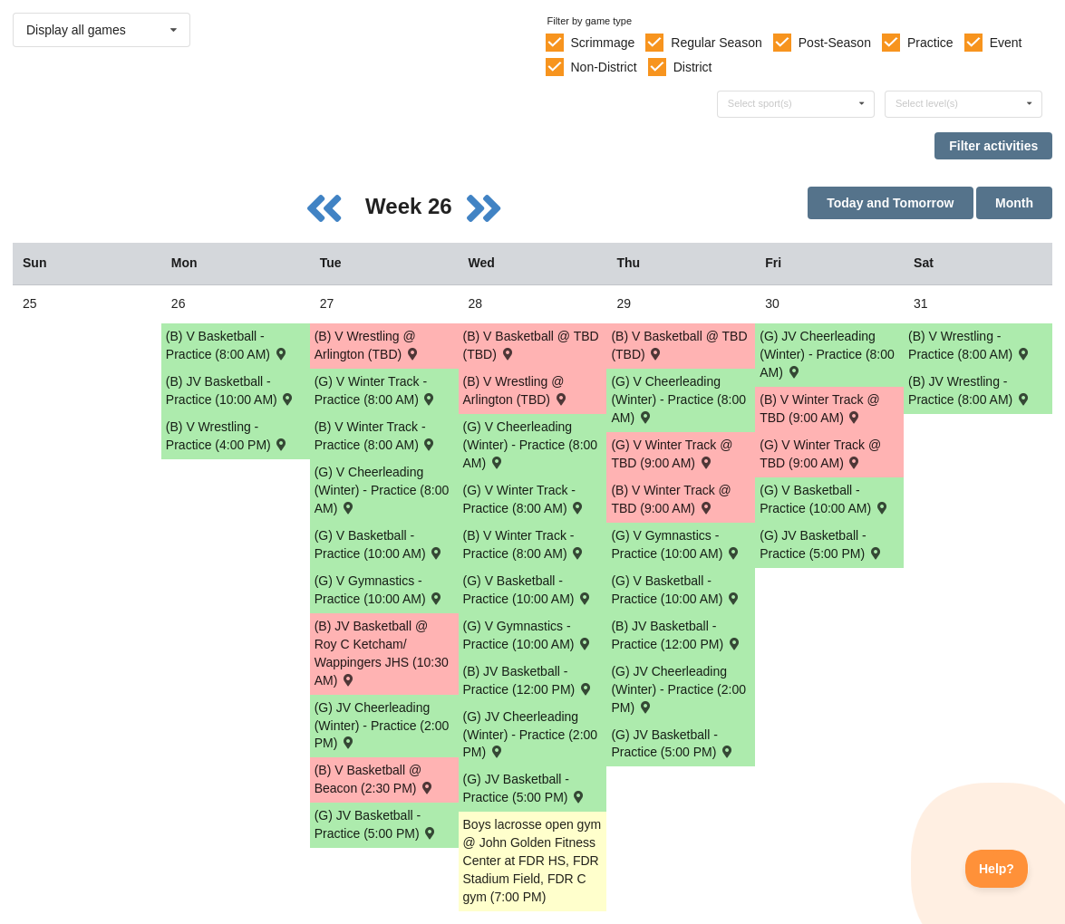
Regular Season (716, 42)
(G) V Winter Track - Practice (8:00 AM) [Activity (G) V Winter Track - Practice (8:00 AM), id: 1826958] (524, 499)
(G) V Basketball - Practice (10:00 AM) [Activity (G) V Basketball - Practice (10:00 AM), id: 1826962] (676, 589)
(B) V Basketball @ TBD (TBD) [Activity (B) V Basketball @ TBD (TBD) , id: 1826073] (679, 345)
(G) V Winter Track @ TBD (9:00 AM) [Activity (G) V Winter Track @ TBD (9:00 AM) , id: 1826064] (820, 454)
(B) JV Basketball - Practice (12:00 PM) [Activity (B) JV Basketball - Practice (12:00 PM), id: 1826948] (528, 680)
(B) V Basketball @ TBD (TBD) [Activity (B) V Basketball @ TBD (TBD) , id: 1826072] (531, 345)
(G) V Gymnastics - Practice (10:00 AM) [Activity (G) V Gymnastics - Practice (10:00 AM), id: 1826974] (379, 589)
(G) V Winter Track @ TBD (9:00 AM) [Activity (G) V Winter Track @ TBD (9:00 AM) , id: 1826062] (671, 454)
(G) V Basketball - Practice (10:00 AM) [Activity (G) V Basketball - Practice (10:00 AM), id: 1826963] (824, 499)
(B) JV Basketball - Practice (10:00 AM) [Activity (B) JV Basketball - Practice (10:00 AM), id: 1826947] (230, 390)
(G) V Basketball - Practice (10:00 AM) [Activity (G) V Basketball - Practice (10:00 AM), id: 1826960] (379, 544)
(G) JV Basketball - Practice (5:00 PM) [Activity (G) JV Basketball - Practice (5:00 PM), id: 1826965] (376, 824)
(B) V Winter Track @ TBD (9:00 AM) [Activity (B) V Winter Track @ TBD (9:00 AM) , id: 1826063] (819, 408)
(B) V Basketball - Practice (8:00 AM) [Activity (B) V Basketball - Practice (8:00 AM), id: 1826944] (227, 345)
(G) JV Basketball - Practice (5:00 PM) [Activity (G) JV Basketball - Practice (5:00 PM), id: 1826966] (524, 788)
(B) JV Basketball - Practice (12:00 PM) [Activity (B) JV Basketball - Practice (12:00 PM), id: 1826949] (676, 635)
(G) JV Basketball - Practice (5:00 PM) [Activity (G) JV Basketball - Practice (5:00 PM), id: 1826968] (821, 544)
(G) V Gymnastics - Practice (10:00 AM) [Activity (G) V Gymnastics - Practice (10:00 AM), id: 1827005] (676, 544)
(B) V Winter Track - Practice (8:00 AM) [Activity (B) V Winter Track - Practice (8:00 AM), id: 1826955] (376, 435)
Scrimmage (602, 42)
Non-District (603, 67)
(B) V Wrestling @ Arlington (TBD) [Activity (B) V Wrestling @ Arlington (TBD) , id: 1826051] (368, 345)
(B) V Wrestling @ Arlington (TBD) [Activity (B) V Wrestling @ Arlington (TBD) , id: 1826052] (516, 390)
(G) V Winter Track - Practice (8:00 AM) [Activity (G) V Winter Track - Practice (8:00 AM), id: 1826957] (376, 390)
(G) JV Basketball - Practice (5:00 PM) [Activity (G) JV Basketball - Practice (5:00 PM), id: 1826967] (672, 743)
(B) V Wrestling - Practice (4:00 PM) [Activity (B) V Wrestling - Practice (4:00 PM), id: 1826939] (227, 435)
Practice (930, 42)
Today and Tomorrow (890, 203)
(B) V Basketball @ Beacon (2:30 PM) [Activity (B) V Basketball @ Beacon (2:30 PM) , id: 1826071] (375, 779)
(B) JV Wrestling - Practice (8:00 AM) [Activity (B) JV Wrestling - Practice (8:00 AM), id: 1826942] (969, 390)
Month (1014, 203)
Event (1006, 42)
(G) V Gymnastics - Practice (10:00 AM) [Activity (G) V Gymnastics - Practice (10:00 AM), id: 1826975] (528, 635)
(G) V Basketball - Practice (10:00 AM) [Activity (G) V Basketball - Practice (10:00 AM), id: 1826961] (528, 589)
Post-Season (835, 42)
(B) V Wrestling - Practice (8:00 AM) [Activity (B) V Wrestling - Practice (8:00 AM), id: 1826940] (969, 345)
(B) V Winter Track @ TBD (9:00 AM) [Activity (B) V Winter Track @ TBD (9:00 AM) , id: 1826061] (671, 499)
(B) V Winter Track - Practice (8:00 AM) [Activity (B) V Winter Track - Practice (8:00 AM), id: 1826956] (524, 544)
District (692, 67)
